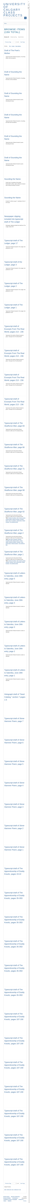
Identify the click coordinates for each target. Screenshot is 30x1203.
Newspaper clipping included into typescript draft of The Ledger (13, 219)
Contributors (15, 1198)
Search (25, 18)
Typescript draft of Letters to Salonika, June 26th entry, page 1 (14, 673)
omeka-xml (16, 1189)
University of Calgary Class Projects (14, 10)
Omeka (24, 1200)
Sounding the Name (12, 179)
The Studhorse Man (14, 522)
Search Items (21, 37)
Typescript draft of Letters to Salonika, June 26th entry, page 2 (14, 648)
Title (10, 46)
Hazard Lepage (22, 517)
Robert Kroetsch (14, 543)
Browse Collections (15, 1196)
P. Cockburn (13, 520)
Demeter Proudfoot (12, 517)
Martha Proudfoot (16, 519)
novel (9, 520)
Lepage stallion (9, 519)
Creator (13, 46)
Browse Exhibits (7, 1198)
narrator (11, 562)
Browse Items (6, 1196)
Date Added (17, 46)
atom (5, 1189)
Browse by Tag (14, 37)
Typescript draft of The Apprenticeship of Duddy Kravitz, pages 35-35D (14, 895)
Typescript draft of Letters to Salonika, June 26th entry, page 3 (14, 624)
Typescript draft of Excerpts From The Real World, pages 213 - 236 (14, 329)
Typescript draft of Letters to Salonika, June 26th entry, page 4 (14, 600)
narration (22, 519)
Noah (7, 520)
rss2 (20, 1189)
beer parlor (10, 539)
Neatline (9, 1200)
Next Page (22, 42)
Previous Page (8, 42)
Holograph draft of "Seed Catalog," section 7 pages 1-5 (14, 697)
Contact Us (21, 1199)
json (13, 1189)
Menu (5, 23)
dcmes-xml (9, 1189)
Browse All (6, 37)
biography (15, 539)
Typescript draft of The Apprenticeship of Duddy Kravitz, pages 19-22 (14, 871)
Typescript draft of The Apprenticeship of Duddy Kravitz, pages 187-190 (14, 1016)
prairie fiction (19, 520)
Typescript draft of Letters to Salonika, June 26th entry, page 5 (14, 576)
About (4, 1200)
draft (18, 517)
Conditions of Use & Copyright (10, 1199)
